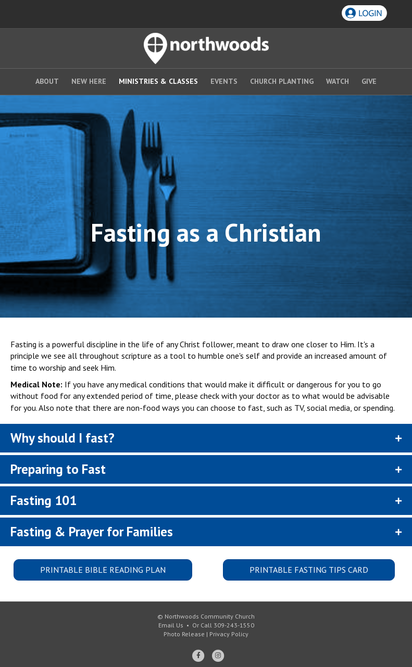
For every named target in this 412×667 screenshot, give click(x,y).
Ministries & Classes (158, 81)
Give (369, 81)
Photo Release (184, 634)
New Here (88, 81)
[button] (206, 438)
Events (224, 81)
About (47, 81)
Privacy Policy (228, 634)
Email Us (170, 625)
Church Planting (282, 81)
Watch (337, 81)
